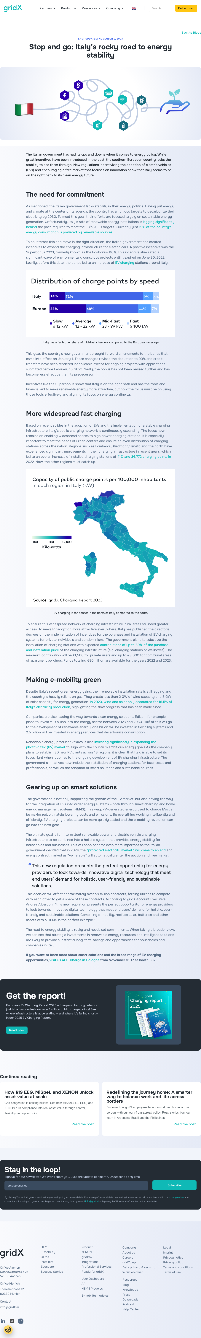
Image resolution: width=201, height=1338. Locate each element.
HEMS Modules (92, 1288)
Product (87, 1247)
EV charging (124, 263)
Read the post (83, 1124)
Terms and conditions (178, 1267)
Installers (47, 1262)
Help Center (130, 1309)
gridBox (87, 1257)
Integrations (90, 1262)
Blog (125, 1285)
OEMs (45, 1257)
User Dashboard (93, 1279)
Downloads (130, 1299)
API (84, 1284)
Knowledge (130, 1290)
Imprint (168, 1252)
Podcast (128, 1304)
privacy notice (176, 1197)
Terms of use (172, 1272)
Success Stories (52, 1272)
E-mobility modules (95, 1296)
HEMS (45, 1247)
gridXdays (129, 1262)
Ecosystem (48, 1267)
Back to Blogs (191, 33)
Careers (127, 1257)
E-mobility (48, 1252)
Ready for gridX (92, 1272)
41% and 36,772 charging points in (144, 457)
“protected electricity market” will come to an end (126, 850)
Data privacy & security (138, 1267)
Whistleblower (132, 1272)
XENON (87, 1252)
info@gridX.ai (9, 1307)
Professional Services (96, 1267)
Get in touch (186, 8)
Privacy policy (173, 1262)
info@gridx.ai (92, 1201)
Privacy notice (173, 1257)
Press (126, 1295)
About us (128, 1252)
